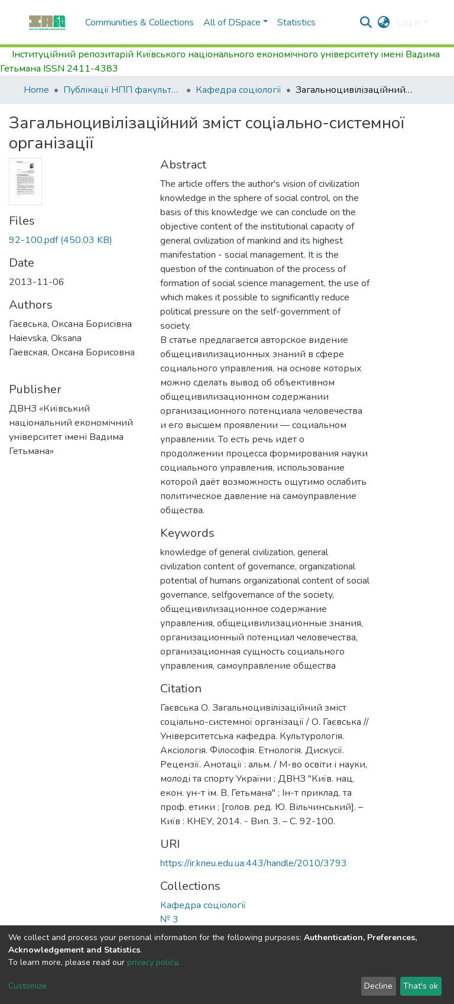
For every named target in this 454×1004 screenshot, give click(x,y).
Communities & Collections (139, 22)
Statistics (296, 22)
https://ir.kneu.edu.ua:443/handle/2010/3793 (253, 863)
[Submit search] (366, 22)
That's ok (420, 986)
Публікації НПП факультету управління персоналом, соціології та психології (122, 89)
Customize (27, 986)
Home (36, 89)
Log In (408, 22)
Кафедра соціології (238, 89)
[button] (384, 22)
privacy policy (152, 962)
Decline (378, 986)
